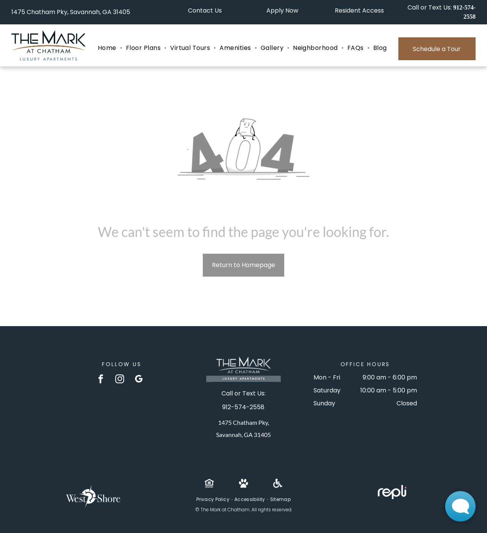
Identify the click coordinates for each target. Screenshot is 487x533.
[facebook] (100, 379)
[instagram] (119, 379)
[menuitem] (108, 48)
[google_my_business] (138, 379)
